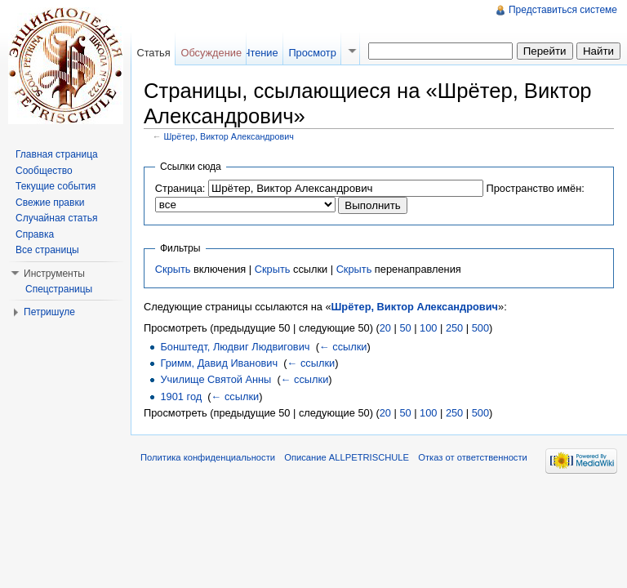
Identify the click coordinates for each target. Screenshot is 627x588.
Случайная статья (56, 218)
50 (405, 328)
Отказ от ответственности (472, 457)
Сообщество (44, 170)
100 (428, 328)
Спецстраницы (58, 289)
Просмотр (312, 53)
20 (385, 328)
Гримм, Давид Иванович (219, 363)
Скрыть (173, 269)
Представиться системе (563, 10)
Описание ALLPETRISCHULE (346, 457)
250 (454, 328)
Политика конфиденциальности (207, 457)
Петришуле (49, 312)
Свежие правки (50, 202)
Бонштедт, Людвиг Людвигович (234, 347)
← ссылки (343, 347)
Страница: (180, 188)
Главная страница (57, 154)
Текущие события (56, 186)
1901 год (181, 396)
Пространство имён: (535, 188)
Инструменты (54, 273)
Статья (153, 53)
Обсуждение (211, 53)
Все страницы (47, 250)
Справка (35, 234)
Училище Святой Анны (215, 379)
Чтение (260, 53)
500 (480, 328)
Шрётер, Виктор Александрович (229, 136)
